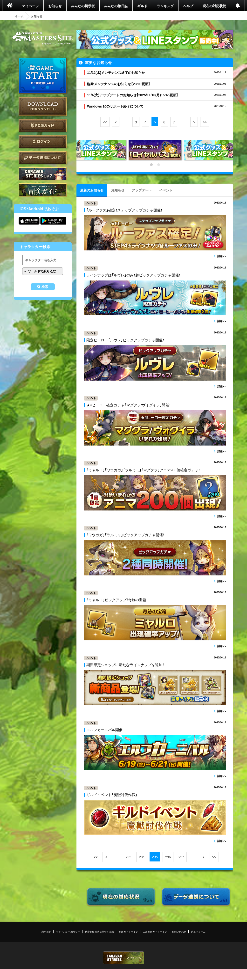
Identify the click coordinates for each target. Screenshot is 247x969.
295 (155, 856)
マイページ (30, 5)
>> (205, 122)
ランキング (165, 5)
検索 (44, 286)
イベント (166, 190)
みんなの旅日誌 (116, 5)
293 (128, 856)
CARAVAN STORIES (123, 957)
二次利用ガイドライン (155, 931)
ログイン (43, 141)
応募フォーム (198, 931)
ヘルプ (188, 5)
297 (181, 856)
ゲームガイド (43, 190)
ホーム (19, 16)
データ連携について (43, 157)
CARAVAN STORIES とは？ (43, 173)
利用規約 (46, 931)
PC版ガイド (43, 125)
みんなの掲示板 (83, 5)
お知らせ (55, 5)
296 (168, 856)
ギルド (142, 5)
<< (105, 122)
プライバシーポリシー (68, 931)
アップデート (142, 190)
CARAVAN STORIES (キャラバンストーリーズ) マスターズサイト (42, 38)
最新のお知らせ (92, 190)
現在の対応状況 (214, 5)
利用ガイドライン (128, 931)
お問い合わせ (179, 931)
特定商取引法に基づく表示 (99, 931)
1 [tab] (151, 164)
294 (141, 856)
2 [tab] (158, 164)
